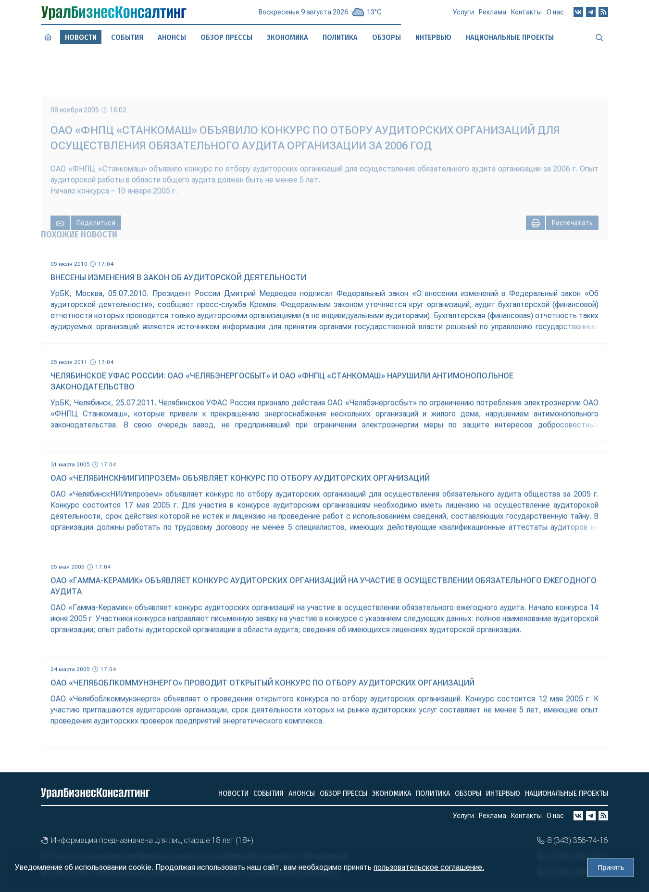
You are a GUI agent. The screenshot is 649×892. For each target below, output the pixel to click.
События (127, 37)
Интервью (503, 793)
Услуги (463, 16)
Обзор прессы (226, 37)
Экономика (391, 793)
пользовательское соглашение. (429, 867)
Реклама (492, 15)
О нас (555, 14)
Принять (611, 867)
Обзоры (468, 793)
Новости (233, 793)
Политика (433, 793)
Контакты (526, 15)
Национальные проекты (566, 793)
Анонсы (171, 37)
